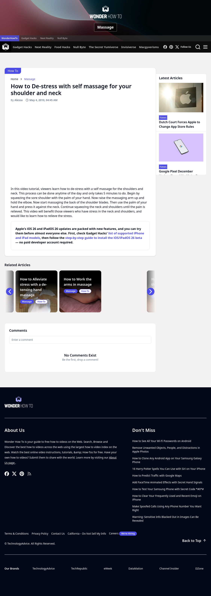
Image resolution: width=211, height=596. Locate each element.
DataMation (136, 568)
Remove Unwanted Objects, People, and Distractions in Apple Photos (166, 449)
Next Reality (47, 38)
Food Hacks (62, 47)
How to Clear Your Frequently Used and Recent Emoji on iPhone (166, 497)
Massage (105, 27)
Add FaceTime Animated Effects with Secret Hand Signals (167, 482)
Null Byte (62, 38)
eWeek (108, 568)
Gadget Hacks (29, 38)
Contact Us (58, 533)
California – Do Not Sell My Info (87, 533)
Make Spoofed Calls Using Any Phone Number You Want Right (166, 508)
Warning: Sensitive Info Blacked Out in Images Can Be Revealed (165, 518)
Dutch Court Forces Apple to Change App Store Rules (179, 124)
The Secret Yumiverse (103, 47)
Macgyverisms (149, 47)
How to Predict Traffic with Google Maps (157, 475)
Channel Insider (169, 568)
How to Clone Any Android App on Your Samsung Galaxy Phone (167, 460)
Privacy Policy (40, 533)
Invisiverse (128, 47)
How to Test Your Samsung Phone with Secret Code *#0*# (168, 489)
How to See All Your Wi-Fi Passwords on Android (161, 441)
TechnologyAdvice (44, 568)
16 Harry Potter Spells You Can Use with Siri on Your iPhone (168, 469)
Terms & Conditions (17, 533)
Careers (123, 534)
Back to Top (194, 540)
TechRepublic (79, 568)
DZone (199, 568)
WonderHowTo (10, 38)
